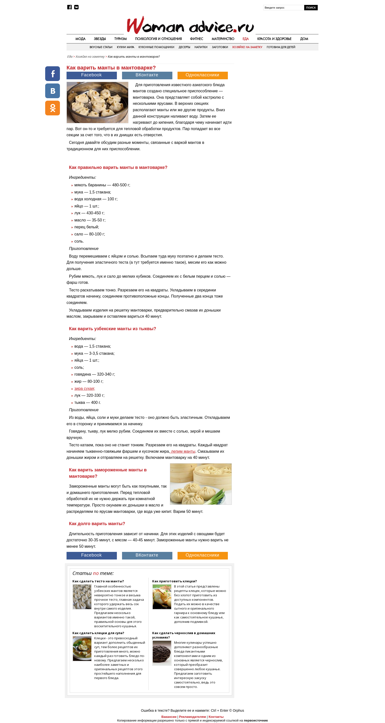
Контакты (215, 717)
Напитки (200, 47)
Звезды (100, 39)
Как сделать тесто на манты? (98, 581)
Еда (246, 39)
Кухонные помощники (156, 47)
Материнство (223, 39)
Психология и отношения (158, 39)
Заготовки (220, 47)
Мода (80, 39)
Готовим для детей (281, 47)
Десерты (184, 47)
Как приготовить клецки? (174, 581)
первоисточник (256, 720)
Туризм (120, 39)
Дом (304, 39)
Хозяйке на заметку (247, 47)
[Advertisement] (276, 95)
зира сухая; (84, 388)
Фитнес (196, 39)
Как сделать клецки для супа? (98, 633)
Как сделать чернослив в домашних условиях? (183, 635)
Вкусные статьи (101, 47)
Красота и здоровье (274, 39)
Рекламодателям (192, 717)
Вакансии (168, 717)
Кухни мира (125, 47)
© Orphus (236, 710)
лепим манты (182, 451)
